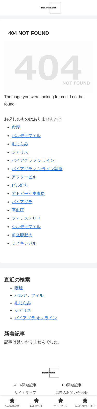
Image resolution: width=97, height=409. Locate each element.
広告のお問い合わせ (71, 392)
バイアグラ (22, 202)
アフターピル (24, 177)
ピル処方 (20, 185)
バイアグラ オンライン (33, 160)
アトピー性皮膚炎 (28, 193)
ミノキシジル (24, 243)
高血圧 (18, 210)
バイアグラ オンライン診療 (37, 168)
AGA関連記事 (25, 385)
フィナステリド (26, 218)
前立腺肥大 (22, 235)
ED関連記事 (71, 385)
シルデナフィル (26, 226)
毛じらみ (20, 144)
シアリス (20, 152)
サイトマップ (25, 392)
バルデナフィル (26, 135)
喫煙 (16, 127)
